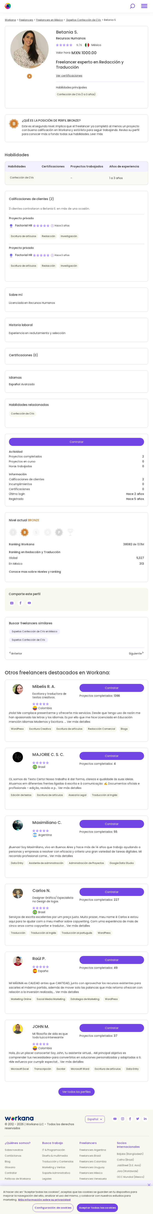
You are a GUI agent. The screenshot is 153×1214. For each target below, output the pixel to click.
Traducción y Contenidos (58, 1161)
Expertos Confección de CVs (28, 640)
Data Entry (17, 863)
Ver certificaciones (69, 76)
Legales (47, 1178)
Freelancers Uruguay (92, 1167)
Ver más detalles (78, 722)
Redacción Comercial (101, 729)
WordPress (17, 729)
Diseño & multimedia (55, 1155)
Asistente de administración (46, 863)
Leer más (96, 134)
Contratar (76, 442)
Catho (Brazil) (125, 1159)
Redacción (48, 236)
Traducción (18, 933)
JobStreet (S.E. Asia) (129, 1165)
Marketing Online (21, 999)
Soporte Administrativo (56, 1173)
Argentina (45, 835)
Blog (7, 1161)
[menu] (144, 6)
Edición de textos (21, 795)
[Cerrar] (149, 1185)
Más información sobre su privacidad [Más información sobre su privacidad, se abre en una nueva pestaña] (44, 1200)
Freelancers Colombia (92, 1161)
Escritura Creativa (40, 729)
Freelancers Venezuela (93, 1178)
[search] (132, 6)
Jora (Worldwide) (127, 1171)
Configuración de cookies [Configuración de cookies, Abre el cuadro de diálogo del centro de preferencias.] (53, 1208)
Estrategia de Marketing (85, 999)
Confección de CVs (22, 177)
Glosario (10, 1167)
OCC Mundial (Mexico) (130, 1177)
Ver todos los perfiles (76, 1092)
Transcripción (42, 1069)
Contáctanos (13, 1155)
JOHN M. (40, 1026)
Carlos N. (41, 890)
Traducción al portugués (77, 933)
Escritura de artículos (23, 236)
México (96, 45)
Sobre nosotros (14, 1150)
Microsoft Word (80, 1069)
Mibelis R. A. (43, 686)
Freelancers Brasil (90, 1155)
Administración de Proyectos (86, 863)
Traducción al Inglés (104, 795)
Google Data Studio (122, 863)
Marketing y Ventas (53, 1167)
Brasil (41, 767)
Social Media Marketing (51, 999)
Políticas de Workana (18, 1178)
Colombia (45, 708)
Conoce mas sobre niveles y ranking (35, 572)
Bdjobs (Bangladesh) (130, 1154)
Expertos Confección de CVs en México (34, 631)
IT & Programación (53, 1150)
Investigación (69, 236)
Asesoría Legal (77, 795)
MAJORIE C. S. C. (48, 754)
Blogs (124, 729)
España (43, 971)
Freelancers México (90, 1173)
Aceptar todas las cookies (97, 1208)
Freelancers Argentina (92, 1150)
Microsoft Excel (20, 1069)
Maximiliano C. (47, 822)
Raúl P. (38, 958)
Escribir (61, 1069)
